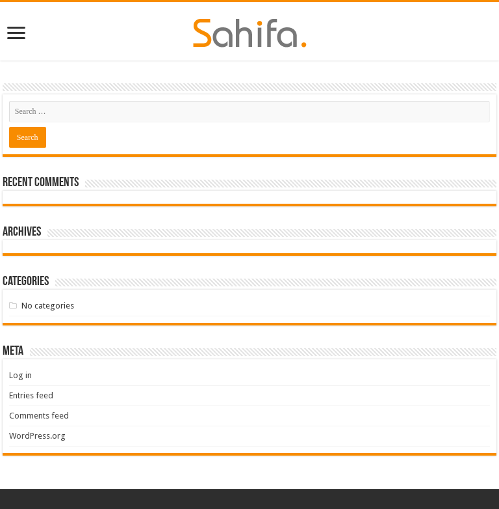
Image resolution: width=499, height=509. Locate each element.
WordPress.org (37, 436)
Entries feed (31, 395)
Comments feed (39, 415)
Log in (20, 375)
